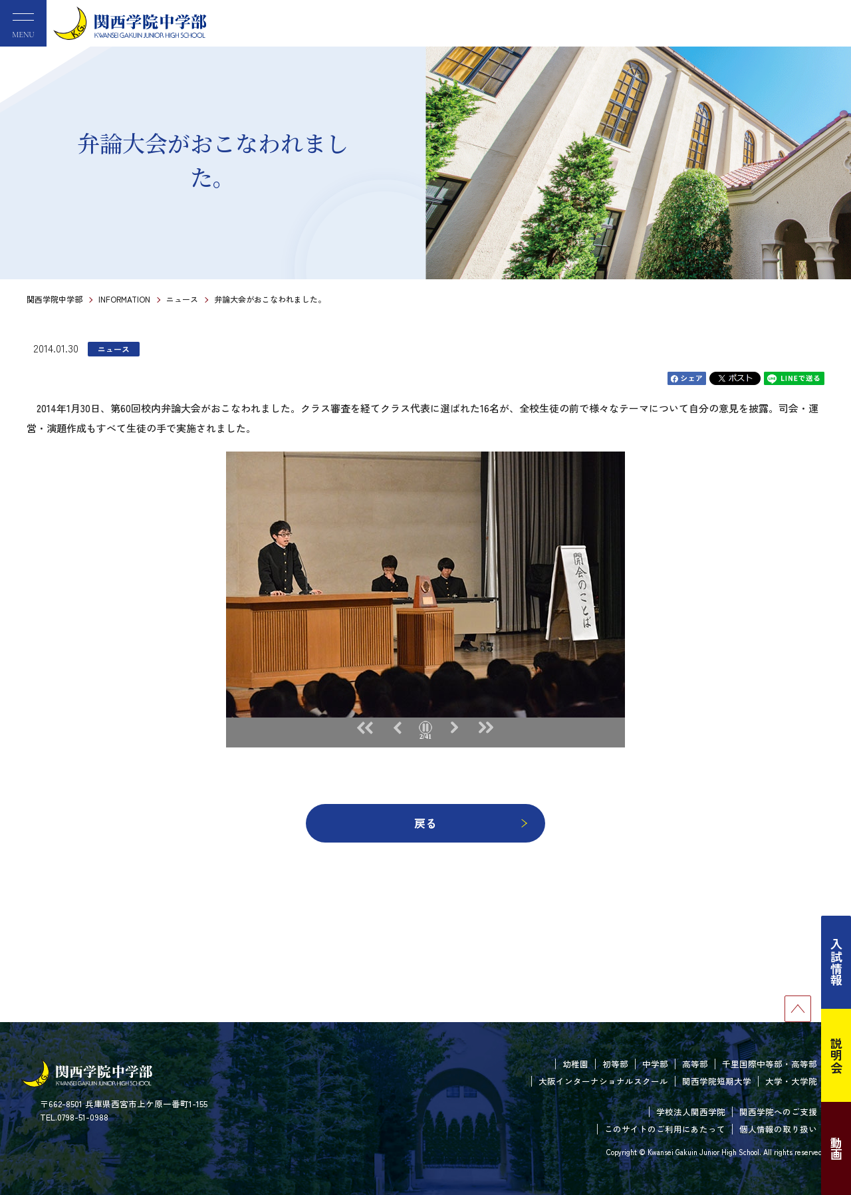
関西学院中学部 (54, 299)
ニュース (182, 299)
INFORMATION (124, 299)
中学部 (655, 1063)
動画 (836, 1148)
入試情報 (836, 962)
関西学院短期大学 (716, 1081)
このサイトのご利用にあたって (664, 1129)
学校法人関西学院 (690, 1111)
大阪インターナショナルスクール (603, 1081)
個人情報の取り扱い (778, 1129)
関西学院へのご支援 (778, 1111)
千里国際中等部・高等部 (769, 1063)
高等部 (695, 1063)
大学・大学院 (791, 1081)
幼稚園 (575, 1063)
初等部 (615, 1063)
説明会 (836, 1055)
